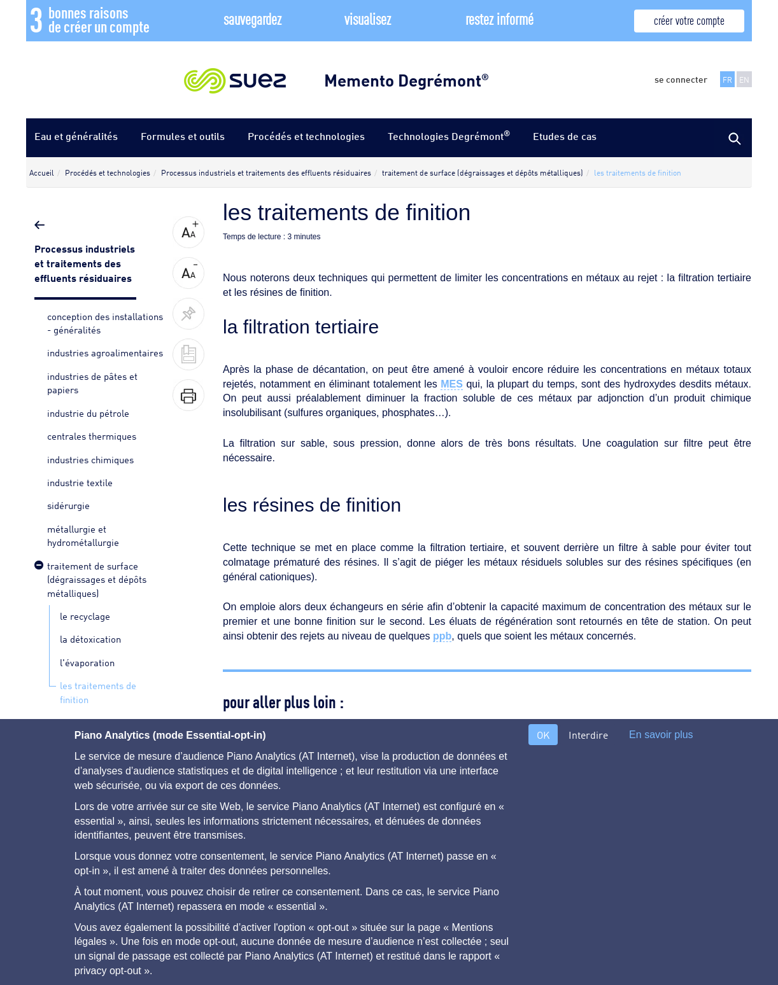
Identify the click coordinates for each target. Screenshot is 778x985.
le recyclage (85, 615)
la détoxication (90, 638)
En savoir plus (661, 734)
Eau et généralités (76, 136)
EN (744, 79)
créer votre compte (689, 19)
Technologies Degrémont (449, 135)
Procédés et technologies (306, 136)
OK (543, 734)
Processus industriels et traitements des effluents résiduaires (84, 262)
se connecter (680, 79)
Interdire (588, 734)
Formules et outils (183, 136)
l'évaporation (87, 661)
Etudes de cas (565, 136)
